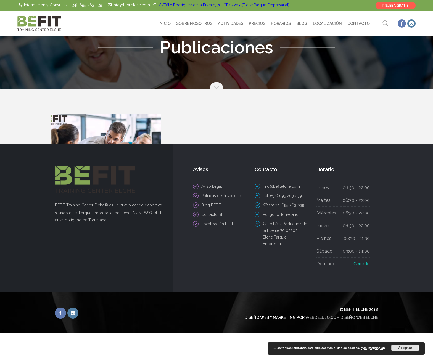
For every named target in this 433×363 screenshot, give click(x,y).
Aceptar (405, 348)
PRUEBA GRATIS (395, 5)
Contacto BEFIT (215, 244)
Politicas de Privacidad (221, 225)
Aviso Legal (211, 216)
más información (373, 347)
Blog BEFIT (211, 235)
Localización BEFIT (218, 253)
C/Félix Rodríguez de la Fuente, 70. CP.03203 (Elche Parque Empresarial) (224, 5)
